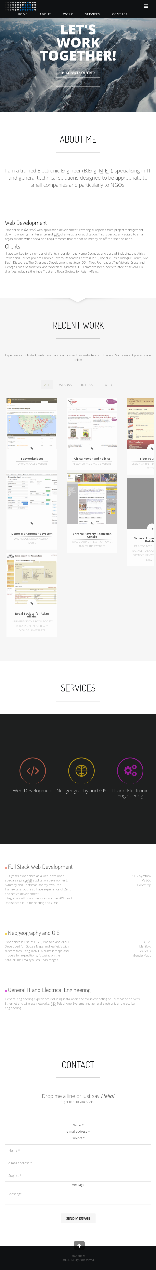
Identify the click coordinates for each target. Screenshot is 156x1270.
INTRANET (89, 384)
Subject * (78, 1138)
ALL (47, 384)
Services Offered (78, 73)
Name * (78, 1125)
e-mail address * (78, 1131)
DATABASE (65, 384)
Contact (120, 14)
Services (92, 14)
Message (78, 1185)
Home (23, 14)
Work (68, 14)
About (45, 14)
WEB (108, 384)
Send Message (78, 1218)
